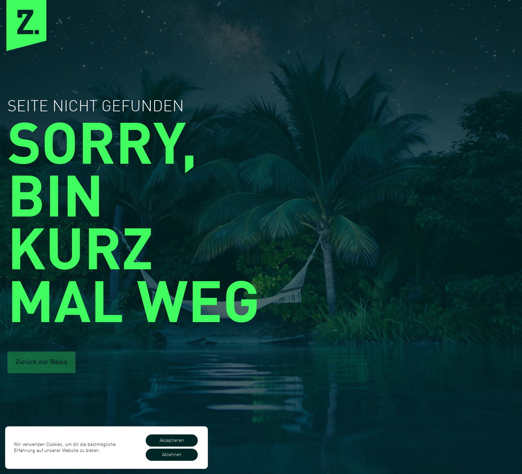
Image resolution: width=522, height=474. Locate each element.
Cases (372, 23)
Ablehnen (172, 454)
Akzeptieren (172, 440)
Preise (415, 23)
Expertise (322, 23)
